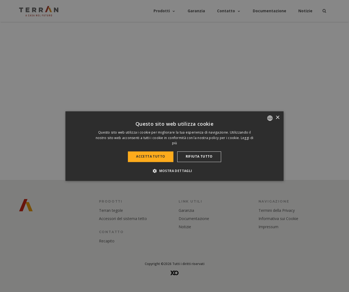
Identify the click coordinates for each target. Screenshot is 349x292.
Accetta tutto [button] (150, 156)
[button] (174, 170)
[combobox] (270, 118)
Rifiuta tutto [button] (199, 156)
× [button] (277, 118)
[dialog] (174, 146)
